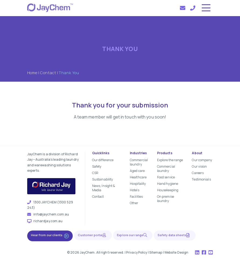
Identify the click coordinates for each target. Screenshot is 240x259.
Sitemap (155, 252)
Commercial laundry (139, 162)
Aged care (137, 170)
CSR (95, 173)
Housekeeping (167, 190)
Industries (138, 153)
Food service (166, 177)
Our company (202, 160)
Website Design (176, 252)
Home (32, 72)
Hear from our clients (50, 235)
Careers (198, 173)
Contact (48, 72)
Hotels (134, 190)
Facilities (136, 196)
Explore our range (133, 235)
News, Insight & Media (103, 188)
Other (134, 203)
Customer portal (93, 235)
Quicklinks (100, 153)
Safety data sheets (175, 235)
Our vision (199, 166)
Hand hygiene (167, 183)
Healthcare (138, 177)
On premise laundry (165, 198)
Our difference (102, 160)
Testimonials (201, 179)
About (197, 153)
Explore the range (170, 160)
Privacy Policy (136, 252)
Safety (97, 166)
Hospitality (138, 183)
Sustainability (102, 179)
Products (164, 153)
